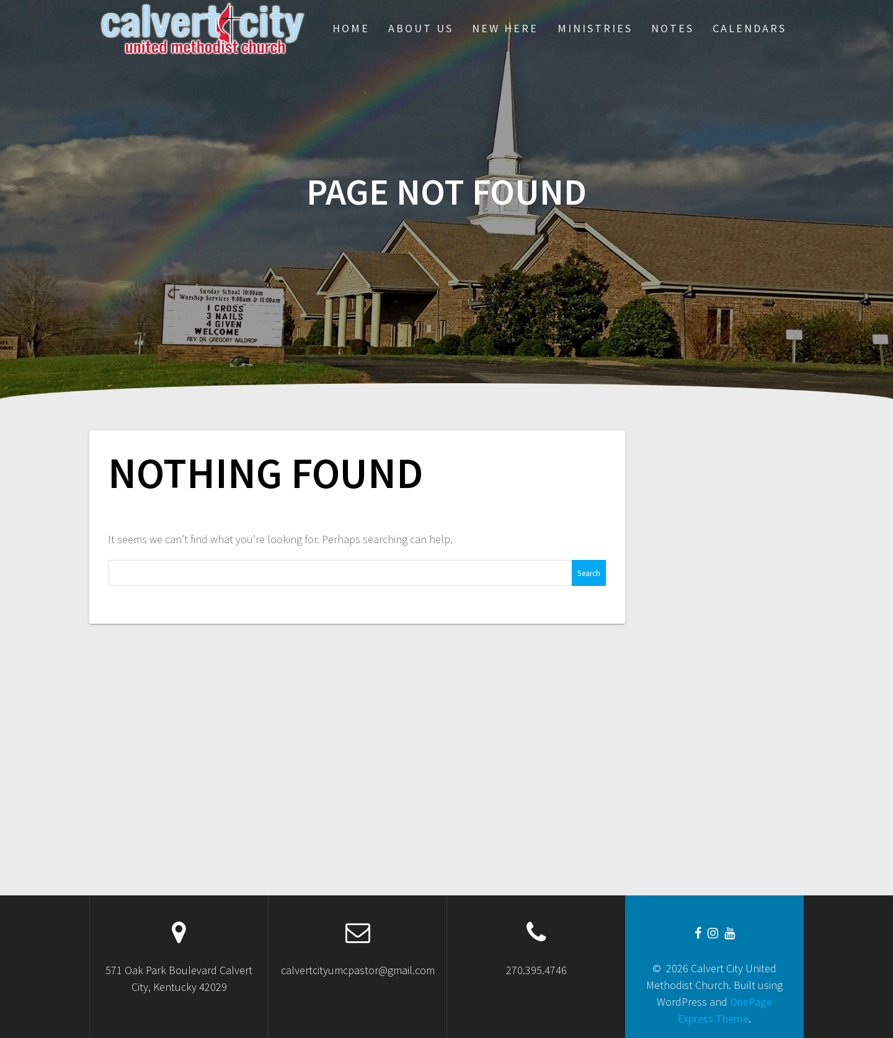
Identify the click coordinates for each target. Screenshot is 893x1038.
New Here (505, 28)
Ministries (595, 28)
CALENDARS (749, 28)
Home (351, 28)
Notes (672, 28)
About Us (420, 28)
